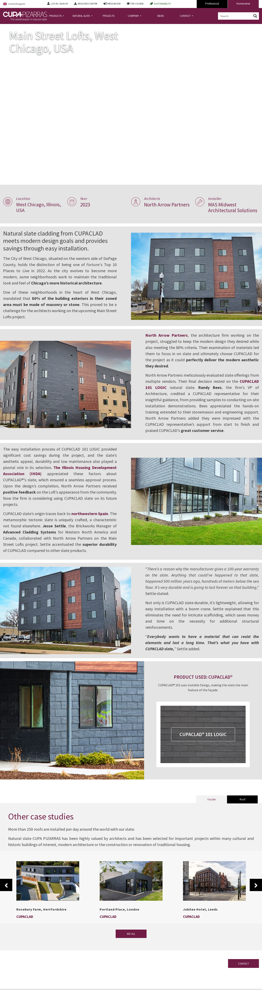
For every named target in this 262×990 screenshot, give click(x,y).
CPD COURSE (137, 3)
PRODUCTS (55, 16)
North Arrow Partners (169, 341)
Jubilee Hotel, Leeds (200, 922)
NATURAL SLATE (82, 16)
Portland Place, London (119, 922)
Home (6, 27)
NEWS (160, 16)
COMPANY (134, 16)
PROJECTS (108, 16)
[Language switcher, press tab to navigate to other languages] (22, 4)
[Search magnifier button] (255, 15)
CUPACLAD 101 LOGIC (168, 393)
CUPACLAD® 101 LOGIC (204, 746)
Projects (19, 27)
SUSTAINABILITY (162, 3)
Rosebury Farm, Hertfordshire (41, 922)
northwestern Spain (94, 519)
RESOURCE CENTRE (87, 3)
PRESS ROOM (114, 3)
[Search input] (235, 16)
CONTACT (185, 16)
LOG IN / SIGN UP (59, 3)
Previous (6, 897)
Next (256, 897)
